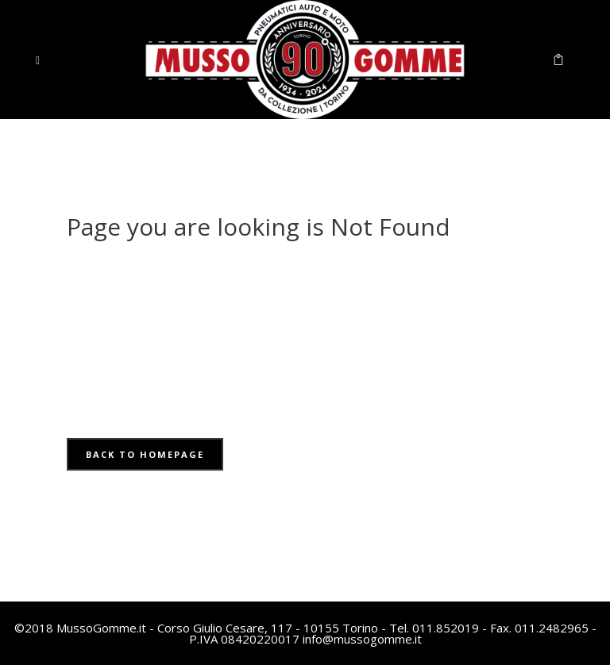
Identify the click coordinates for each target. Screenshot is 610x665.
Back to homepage (145, 454)
